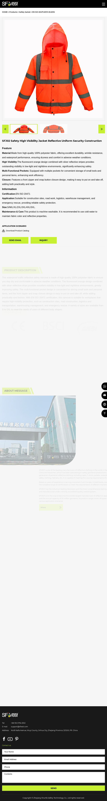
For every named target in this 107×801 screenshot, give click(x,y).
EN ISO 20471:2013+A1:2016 (43, 12)
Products (13, 12)
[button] (5, 131)
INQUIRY (43, 240)
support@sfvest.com (19, 727)
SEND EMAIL (15, 240)
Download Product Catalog (15, 230)
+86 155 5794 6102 (18, 723)
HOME (5, 12)
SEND (54, 788)
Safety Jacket (24, 12)
